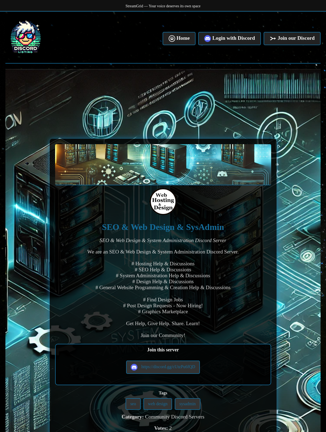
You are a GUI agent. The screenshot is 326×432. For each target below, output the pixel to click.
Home (179, 38)
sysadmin (187, 403)
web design (157, 403)
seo (133, 403)
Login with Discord (229, 38)
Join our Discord (292, 38)
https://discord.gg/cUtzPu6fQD (163, 367)
